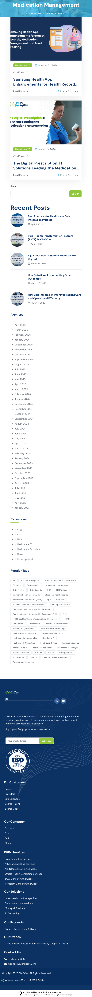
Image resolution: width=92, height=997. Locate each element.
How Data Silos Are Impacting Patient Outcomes (50, 277)
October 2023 (22, 473)
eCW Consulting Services (19, 878)
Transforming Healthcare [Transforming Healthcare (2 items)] (24, 662)
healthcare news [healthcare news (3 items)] (20, 647)
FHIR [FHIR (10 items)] (65, 614)
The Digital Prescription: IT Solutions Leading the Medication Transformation (44, 166)
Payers (8, 788)
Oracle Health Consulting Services (23, 873)
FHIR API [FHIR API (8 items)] (66, 619)
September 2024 (24, 418)
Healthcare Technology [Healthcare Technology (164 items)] (67, 647)
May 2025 (20, 379)
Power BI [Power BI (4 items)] (33, 657)
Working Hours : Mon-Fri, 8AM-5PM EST (25, 980)
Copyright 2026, (10, 973)
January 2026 (22, 339)
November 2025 (24, 349)
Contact (9, 828)
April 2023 (20, 502)
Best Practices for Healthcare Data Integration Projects (49, 218)
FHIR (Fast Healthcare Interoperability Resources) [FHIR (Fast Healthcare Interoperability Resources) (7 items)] (35, 619)
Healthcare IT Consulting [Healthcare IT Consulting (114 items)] (24, 643)
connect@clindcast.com (22, 963)
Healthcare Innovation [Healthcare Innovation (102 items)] (53, 633)
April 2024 (20, 443)
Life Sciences (12, 798)
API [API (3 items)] (14, 580)
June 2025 (20, 374)
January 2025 (22, 399)
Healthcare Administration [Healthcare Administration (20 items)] (57, 623)
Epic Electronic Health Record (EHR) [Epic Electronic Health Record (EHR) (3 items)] (29, 604)
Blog (19, 529)
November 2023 (24, 468)
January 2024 (22, 458)
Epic (19, 534)
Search (14, 186)
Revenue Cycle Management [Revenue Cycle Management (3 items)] (55, 657)
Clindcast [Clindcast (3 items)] (17, 585)
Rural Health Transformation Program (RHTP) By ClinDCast (50, 237)
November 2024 (24, 408)
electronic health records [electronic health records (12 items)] (56, 595)
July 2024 (20, 428)
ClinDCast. (24, 973)
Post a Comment (69, 91)
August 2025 (22, 364)
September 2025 (24, 359)
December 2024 (24, 403)
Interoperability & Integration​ (21, 898)
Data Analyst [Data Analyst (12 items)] (18, 590)
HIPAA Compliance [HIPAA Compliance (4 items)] (21, 652)
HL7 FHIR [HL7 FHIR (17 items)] (38, 652)
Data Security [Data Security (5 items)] (36, 590)
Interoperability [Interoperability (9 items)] (66, 652)
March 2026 (21, 329)
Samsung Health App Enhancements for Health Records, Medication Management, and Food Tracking (45, 82)
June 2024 (20, 433)
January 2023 (22, 507)
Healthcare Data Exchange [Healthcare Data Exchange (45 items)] (53, 628)
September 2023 (24, 478)
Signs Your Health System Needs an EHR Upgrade (52, 257)
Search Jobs (12, 808)
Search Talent (12, 803)
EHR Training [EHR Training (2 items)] (61, 590)
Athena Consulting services (20, 863)
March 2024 (21, 448)
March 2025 (21, 389)
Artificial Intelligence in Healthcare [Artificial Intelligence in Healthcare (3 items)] (60, 580)
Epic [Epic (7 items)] (49, 599)
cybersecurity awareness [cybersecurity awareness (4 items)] (56, 585)
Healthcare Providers (28, 549)
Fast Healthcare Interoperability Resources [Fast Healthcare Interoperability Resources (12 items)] (32, 609)
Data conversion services (19, 903)
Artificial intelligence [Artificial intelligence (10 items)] (30, 580)
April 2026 (20, 324)
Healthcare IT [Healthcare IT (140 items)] (48, 638)
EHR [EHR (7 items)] (49, 590)
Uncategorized (25, 559)
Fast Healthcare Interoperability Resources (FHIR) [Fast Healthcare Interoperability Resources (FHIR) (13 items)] (35, 614)
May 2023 (20, 497)
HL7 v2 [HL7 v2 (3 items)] (51, 652)
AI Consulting (12, 913)
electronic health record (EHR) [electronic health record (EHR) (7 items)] (26, 595)
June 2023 (20, 492)
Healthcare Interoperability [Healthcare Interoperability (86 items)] (25, 638)
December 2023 (24, 463)
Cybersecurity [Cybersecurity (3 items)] (33, 585)
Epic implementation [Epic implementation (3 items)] (60, 604)
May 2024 (20, 438)
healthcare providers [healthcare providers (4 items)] (42, 647)
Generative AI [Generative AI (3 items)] (19, 623)
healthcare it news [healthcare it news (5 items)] (70, 643)
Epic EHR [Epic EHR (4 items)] (60, 599)
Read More (21, 91)
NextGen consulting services (21, 868)
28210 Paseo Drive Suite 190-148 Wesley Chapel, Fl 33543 (36, 943)
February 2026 (23, 334)
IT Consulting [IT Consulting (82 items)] (18, 657)
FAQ (7, 838)
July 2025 (20, 369)
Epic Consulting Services (18, 859)
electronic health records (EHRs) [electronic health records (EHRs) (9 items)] (27, 599)
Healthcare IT (22, 65)
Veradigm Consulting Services (21, 883)
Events (9, 833)
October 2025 (22, 354)
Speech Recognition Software (21, 929)
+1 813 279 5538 (16, 958)
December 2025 (24, 344)
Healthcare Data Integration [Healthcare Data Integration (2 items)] (25, 633)
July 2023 (20, 488)
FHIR (19, 539)
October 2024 (22, 413)
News (20, 554)
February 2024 (23, 453)
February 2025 (23, 394)
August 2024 (22, 423)
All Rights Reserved (40, 973)
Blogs (8, 843)
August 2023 (22, 483)
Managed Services (15, 908)
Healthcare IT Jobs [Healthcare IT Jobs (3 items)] (48, 643)
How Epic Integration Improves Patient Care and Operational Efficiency (54, 296)
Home (29, 13)
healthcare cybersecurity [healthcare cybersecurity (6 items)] (24, 628)
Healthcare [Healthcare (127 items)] (35, 623)
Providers (10, 793)
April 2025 (20, 384)
